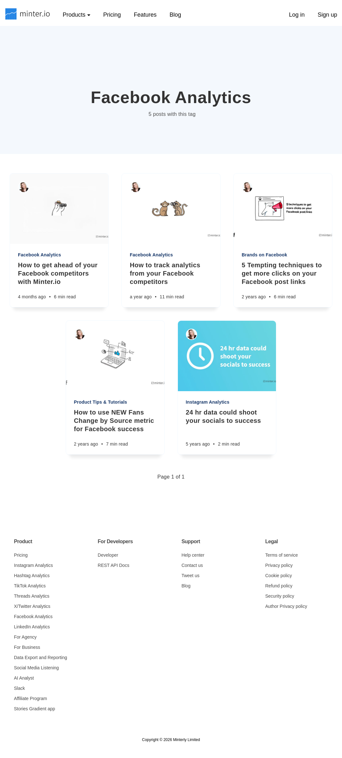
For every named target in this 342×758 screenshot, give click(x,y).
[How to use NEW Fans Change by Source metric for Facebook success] (115, 431)
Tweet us (190, 575)
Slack (19, 688)
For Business (27, 647)
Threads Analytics (32, 596)
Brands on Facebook (264, 254)
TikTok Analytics (30, 585)
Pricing (112, 15)
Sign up (327, 15)
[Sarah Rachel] (23, 187)
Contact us (192, 565)
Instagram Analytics (207, 402)
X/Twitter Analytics (32, 606)
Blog (175, 15)
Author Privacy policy (286, 606)
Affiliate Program (30, 698)
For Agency (25, 637)
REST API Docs (113, 565)
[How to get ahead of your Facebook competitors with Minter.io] (59, 284)
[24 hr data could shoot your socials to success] (227, 431)
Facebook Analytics (39, 254)
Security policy (279, 596)
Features (145, 15)
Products (76, 15)
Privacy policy (279, 565)
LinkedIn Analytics (32, 626)
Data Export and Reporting (40, 657)
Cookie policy (278, 575)
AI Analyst (24, 678)
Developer (108, 555)
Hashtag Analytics (32, 575)
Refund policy (278, 585)
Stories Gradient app (34, 708)
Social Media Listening (36, 667)
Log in (296, 15)
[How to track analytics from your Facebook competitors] (171, 284)
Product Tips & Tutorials (100, 402)
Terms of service (281, 555)
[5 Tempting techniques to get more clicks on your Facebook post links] (283, 284)
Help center (192, 555)
